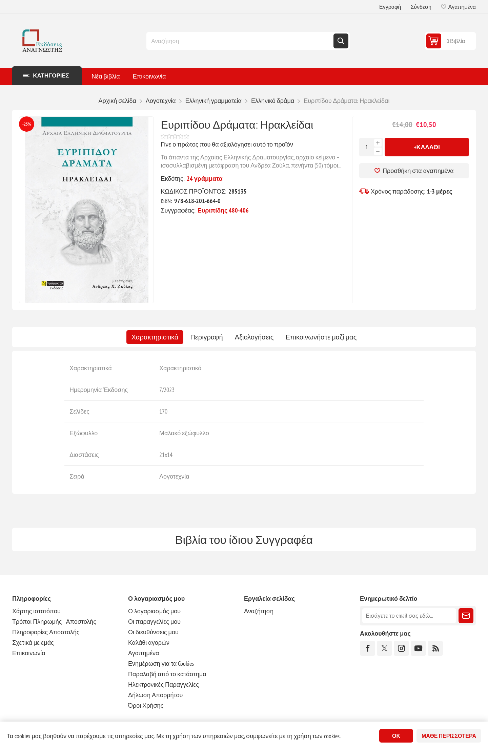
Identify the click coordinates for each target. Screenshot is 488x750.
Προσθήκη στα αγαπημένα (418, 171)
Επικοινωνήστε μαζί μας (321, 337)
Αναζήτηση (340, 41)
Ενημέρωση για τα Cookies (161, 663)
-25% (26, 124)
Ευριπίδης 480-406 (223, 210)
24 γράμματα (205, 178)
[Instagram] (401, 648)
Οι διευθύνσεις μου (153, 632)
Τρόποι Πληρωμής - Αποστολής (54, 621)
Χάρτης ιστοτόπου (36, 611)
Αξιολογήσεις (254, 337)
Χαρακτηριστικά (155, 337)
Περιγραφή (206, 337)
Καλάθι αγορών (148, 642)
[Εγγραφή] (409, 615)
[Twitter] (384, 648)
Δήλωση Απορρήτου (155, 695)
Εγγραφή (390, 6)
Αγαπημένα (143, 653)
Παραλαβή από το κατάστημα (167, 674)
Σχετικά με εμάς (33, 642)
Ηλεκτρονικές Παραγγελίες (163, 684)
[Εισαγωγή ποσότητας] (366, 147)
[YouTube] (418, 648)
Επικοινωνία (28, 653)
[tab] (155, 337)
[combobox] (240, 41)
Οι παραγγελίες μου (154, 621)
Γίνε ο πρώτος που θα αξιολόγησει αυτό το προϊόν (227, 144)
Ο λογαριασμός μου (154, 611)
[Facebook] (367, 648)
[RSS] (435, 648)
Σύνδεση (420, 6)
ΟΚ (396, 735)
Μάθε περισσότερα (449, 735)
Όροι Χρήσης (145, 705)
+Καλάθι (427, 147)
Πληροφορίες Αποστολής (45, 632)
